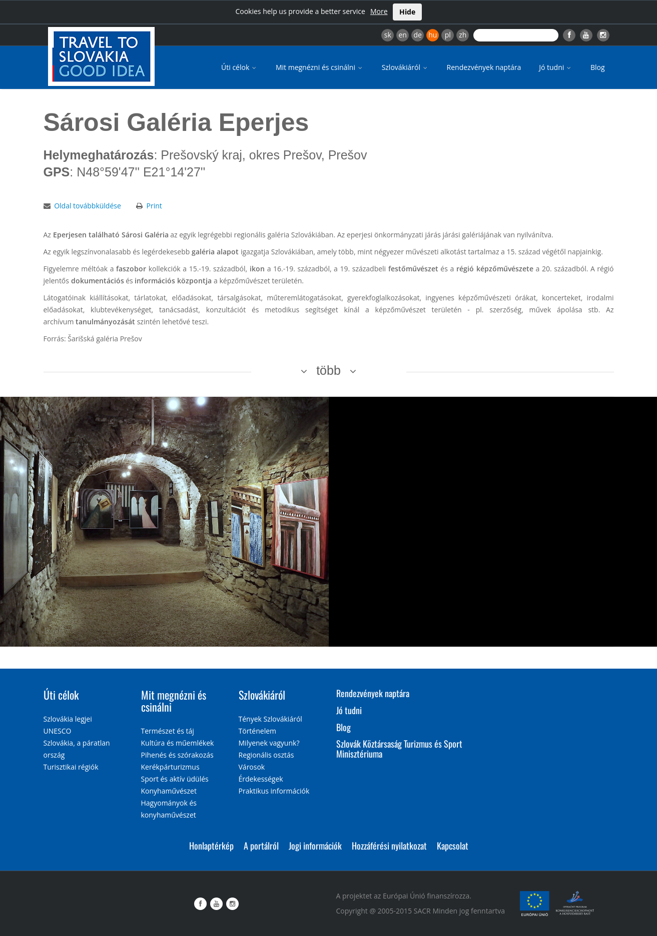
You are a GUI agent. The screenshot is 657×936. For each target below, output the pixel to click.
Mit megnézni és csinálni (320, 67)
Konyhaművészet (169, 791)
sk (387, 34)
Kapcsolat (452, 845)
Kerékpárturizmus (170, 767)
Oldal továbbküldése (87, 205)
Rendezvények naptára (484, 67)
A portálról (261, 845)
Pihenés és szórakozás (177, 755)
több (328, 370)
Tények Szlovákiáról (270, 719)
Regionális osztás (266, 755)
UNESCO (58, 731)
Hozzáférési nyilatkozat (389, 845)
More (379, 11)
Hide (407, 11)
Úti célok (239, 67)
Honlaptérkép (211, 845)
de (418, 34)
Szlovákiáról (405, 67)
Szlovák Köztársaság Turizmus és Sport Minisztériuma (399, 748)
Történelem (258, 731)
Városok (252, 767)
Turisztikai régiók (71, 767)
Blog (597, 67)
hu (432, 34)
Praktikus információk (274, 791)
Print (154, 205)
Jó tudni (555, 67)
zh (462, 34)
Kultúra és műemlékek (177, 743)
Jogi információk (315, 845)
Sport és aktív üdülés (175, 779)
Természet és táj (167, 731)
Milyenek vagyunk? (269, 743)
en (402, 34)
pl (448, 34)
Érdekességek (261, 779)
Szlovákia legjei (68, 719)
